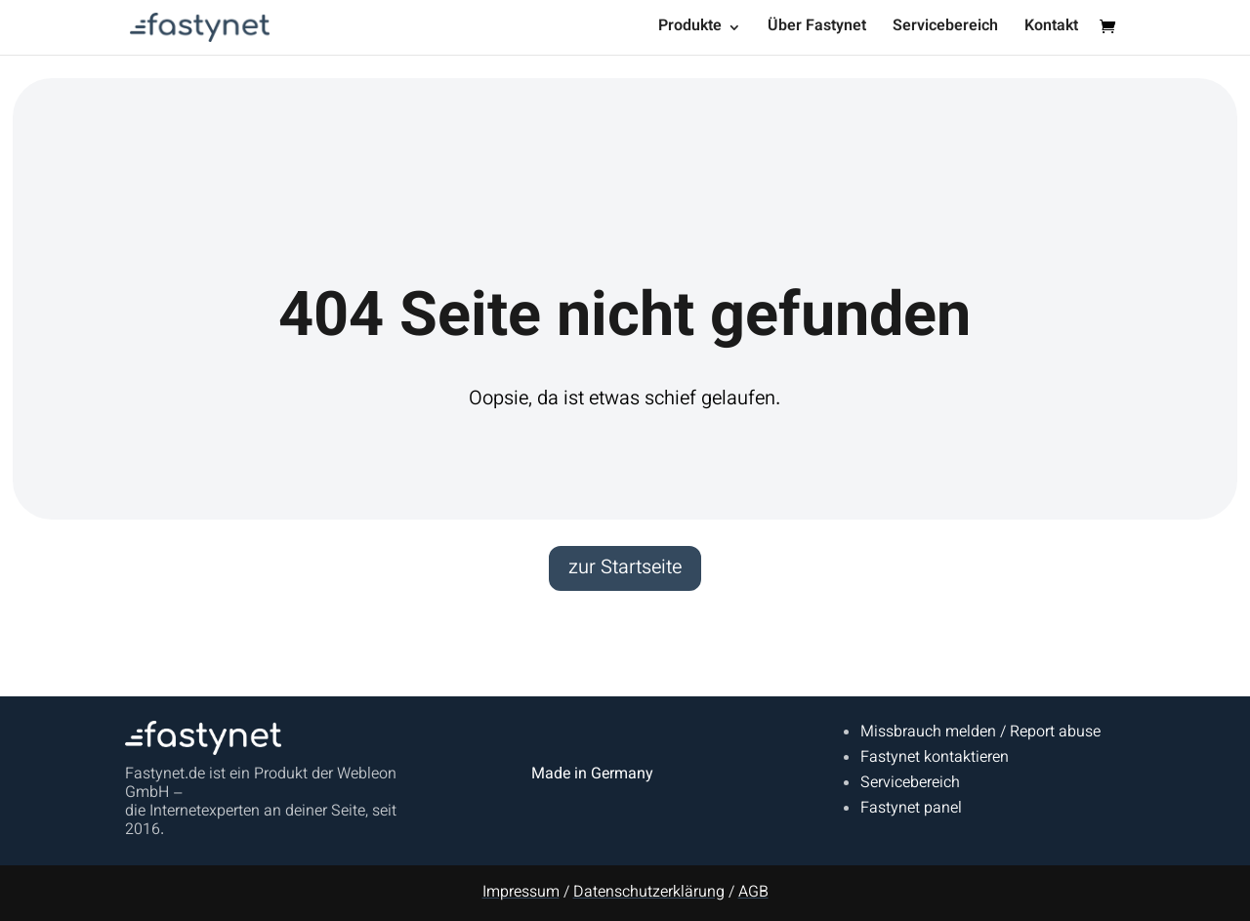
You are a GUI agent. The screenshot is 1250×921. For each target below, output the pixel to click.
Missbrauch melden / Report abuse (980, 733)
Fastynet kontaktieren (934, 758)
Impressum (521, 893)
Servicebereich (945, 30)
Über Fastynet (817, 30)
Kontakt (1051, 30)
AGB (753, 893)
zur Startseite (625, 568)
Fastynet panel (911, 809)
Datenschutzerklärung (649, 893)
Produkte (690, 30)
